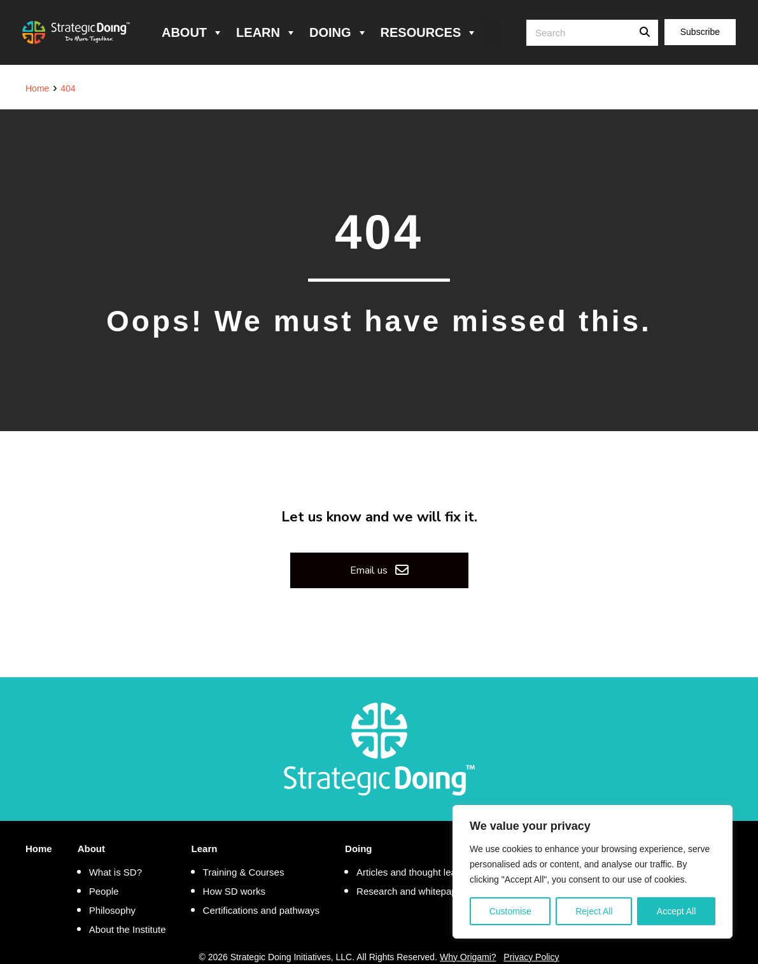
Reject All (593, 911)
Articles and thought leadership (422, 872)
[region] (593, 872)
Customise (510, 911)
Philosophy (112, 910)
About (192, 32)
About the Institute (127, 929)
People (104, 891)
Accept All (676, 911)
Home (38, 848)
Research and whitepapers (413, 891)
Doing (338, 32)
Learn (266, 32)
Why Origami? (468, 957)
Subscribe (700, 32)
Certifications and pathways (261, 910)
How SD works (234, 891)
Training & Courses (243, 872)
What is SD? (115, 872)
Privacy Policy (531, 957)
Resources (429, 32)
